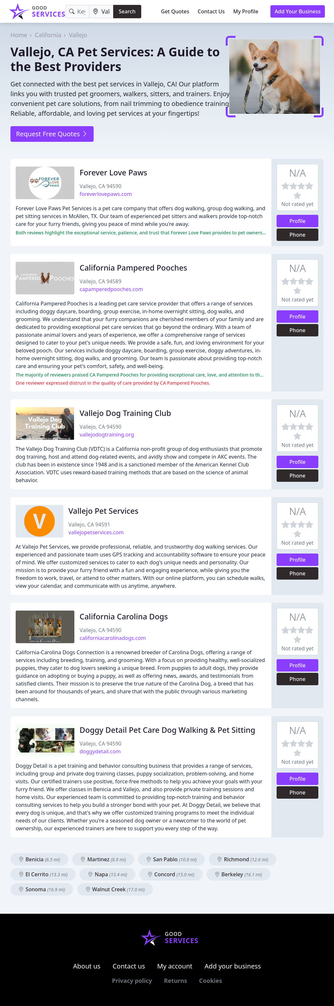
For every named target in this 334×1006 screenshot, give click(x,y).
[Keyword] (77, 11)
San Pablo (171, 859)
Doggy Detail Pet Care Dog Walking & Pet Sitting (167, 730)
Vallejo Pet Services (103, 511)
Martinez (103, 859)
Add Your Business (298, 11)
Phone (298, 234)
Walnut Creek (115, 889)
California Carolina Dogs (124, 616)
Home (18, 35)
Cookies (210, 980)
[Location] (101, 11)
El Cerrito (43, 874)
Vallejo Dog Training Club (125, 413)
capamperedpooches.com (111, 289)
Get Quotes (175, 11)
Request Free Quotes (52, 133)
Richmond (242, 859)
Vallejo (78, 35)
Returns (175, 980)
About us (86, 966)
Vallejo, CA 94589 (100, 281)
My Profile (245, 11)
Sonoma (42, 889)
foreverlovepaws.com (106, 194)
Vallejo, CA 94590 (100, 186)
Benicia (39, 859)
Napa (107, 874)
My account (174, 966)
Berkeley (238, 874)
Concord (170, 874)
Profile (297, 221)
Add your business (233, 966)
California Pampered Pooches (133, 267)
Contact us (129, 966)
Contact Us (211, 11)
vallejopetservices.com (96, 532)
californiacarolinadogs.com (113, 638)
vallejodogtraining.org (107, 434)
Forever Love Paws (113, 172)
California (48, 35)
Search (127, 11)
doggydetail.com (100, 751)
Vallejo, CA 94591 (89, 524)
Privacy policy (132, 980)
